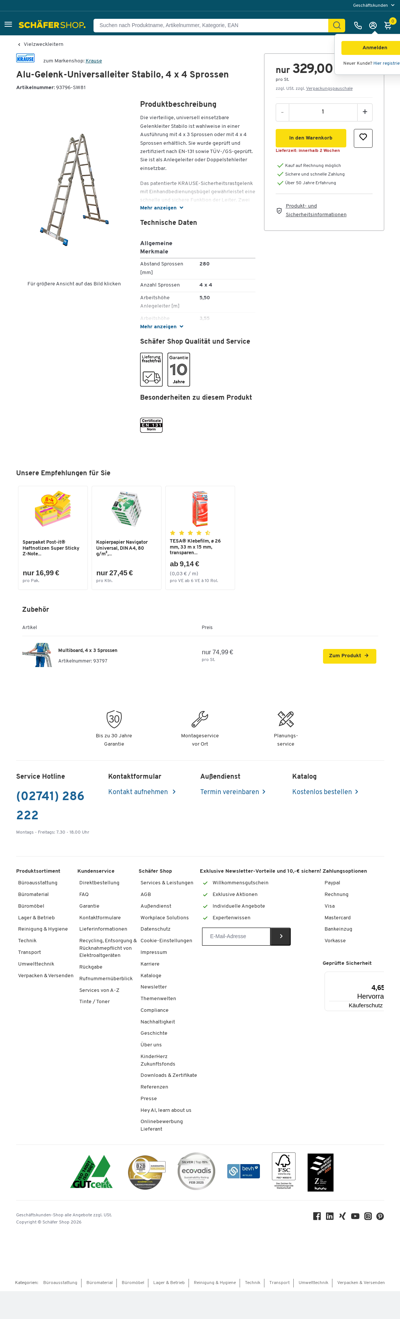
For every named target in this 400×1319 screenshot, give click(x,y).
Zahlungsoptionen (345, 872)
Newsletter (153, 987)
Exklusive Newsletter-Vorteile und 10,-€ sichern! (260, 872)
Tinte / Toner (94, 1002)
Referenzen (154, 1087)
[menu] (374, 5)
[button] (8, 25)
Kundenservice (96, 872)
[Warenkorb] (389, 25)
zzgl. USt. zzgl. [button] (314, 88)
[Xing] (342, 1218)
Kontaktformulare (100, 918)
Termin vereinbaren (229, 792)
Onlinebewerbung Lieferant (161, 1126)
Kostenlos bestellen (322, 792)
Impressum (153, 952)
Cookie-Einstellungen (166, 941)
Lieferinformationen (103, 929)
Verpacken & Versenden (46, 976)
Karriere (150, 964)
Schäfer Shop (155, 872)
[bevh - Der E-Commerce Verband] (243, 1172)
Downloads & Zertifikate (168, 1076)
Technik (27, 941)
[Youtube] (355, 1218)
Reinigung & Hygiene (43, 929)
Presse (148, 1099)
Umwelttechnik (36, 964)
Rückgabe (91, 967)
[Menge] (323, 112)
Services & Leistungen (166, 883)
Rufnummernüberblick (106, 979)
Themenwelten (158, 999)
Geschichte (154, 1034)
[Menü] (383, 976)
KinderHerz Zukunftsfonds (157, 1060)
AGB (145, 895)
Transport (29, 952)
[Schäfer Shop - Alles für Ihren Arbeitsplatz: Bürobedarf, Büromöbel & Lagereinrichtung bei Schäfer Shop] (53, 26)
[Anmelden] (374, 25)
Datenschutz (155, 929)
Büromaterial (33, 895)
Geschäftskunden (371, 5)
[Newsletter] (236, 937)
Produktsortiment (38, 872)
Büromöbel (31, 906)
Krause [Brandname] (94, 61)
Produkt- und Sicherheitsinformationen (316, 210)
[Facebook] (317, 1218)
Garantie (89, 906)
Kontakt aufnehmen (138, 792)
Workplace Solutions (164, 918)
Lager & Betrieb (36, 918)
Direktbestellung (99, 883)
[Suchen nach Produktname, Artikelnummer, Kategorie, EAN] (214, 25)
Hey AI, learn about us (166, 1110)
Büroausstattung (37, 883)
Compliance (154, 1010)
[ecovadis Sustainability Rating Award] (196, 1172)
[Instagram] (368, 1218)
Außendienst (155, 906)
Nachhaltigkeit (157, 1022)
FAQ (84, 895)
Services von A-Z (99, 990)
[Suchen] (337, 25)
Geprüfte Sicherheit (347, 963)
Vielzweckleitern (43, 44)
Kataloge (151, 976)
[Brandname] (25, 61)
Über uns (151, 1045)
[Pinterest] (380, 1218)
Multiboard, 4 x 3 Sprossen (88, 650)
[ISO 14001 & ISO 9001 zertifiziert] (91, 1172)
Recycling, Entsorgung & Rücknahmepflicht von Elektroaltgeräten (108, 948)
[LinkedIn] (330, 1218)
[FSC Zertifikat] (284, 1172)
